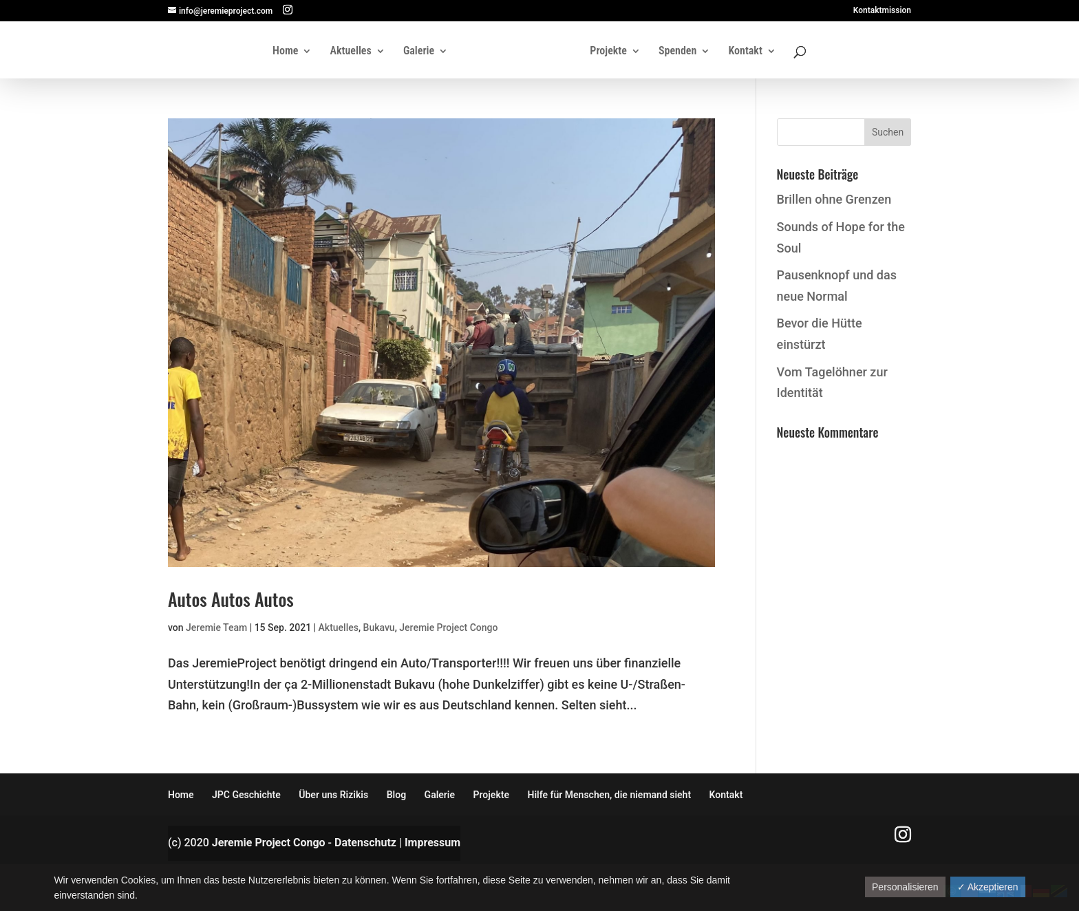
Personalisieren (905, 886)
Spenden (677, 51)
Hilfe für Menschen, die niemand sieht (610, 794)
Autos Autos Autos (231, 599)
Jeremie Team (216, 627)
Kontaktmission (882, 10)
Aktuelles (351, 51)
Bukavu (379, 627)
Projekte (608, 51)
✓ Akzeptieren (987, 886)
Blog (396, 794)
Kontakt (745, 51)
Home (285, 51)
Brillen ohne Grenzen (834, 199)
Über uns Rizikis (333, 794)
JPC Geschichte (246, 794)
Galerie (418, 51)
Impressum (432, 842)
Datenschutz (365, 842)
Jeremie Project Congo (448, 627)
